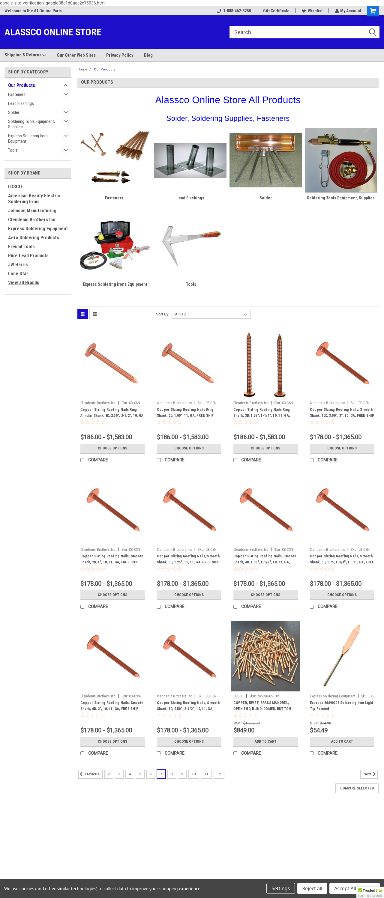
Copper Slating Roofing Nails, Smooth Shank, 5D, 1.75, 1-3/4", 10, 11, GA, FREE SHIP (342, 562)
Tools (13, 150)
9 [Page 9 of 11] (182, 774)
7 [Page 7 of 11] (161, 774)
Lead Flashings (21, 103)
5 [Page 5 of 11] (140, 774)
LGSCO (15, 186)
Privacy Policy (120, 55)
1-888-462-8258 (233, 10)
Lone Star (18, 273)
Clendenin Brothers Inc (31, 219)
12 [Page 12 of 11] (219, 774)
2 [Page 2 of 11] (109, 774)
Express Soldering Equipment (38, 228)
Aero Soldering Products (33, 237)
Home (82, 69)
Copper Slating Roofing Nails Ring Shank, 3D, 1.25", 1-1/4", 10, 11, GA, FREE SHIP (261, 415)
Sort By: (162, 314)
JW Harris (18, 264)
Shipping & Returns (25, 55)
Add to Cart (266, 741)
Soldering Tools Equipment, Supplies (31, 124)
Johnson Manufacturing (32, 210)
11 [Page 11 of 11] (206, 774)
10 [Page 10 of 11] (194, 774)
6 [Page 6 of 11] (151, 774)
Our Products (21, 85)
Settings (281, 888)
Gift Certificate (275, 10)
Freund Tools (21, 246)
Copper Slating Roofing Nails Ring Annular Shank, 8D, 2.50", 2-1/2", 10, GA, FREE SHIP (112, 415)
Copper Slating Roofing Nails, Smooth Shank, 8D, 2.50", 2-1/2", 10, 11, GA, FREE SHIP (188, 709)
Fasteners (17, 94)
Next (371, 774)
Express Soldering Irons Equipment (28, 138)
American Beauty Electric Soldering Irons (34, 198)
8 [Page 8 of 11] (172, 774)
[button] (370, 892)
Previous (88, 774)
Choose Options (112, 448)
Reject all (312, 888)
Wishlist (311, 10)
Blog (148, 55)
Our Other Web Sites (76, 55)
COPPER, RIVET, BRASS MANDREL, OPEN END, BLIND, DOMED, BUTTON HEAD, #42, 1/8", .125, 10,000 (262, 709)
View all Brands (23, 282)
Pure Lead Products (28, 255)
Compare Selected (357, 788)
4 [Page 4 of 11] (130, 774)
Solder (13, 112)
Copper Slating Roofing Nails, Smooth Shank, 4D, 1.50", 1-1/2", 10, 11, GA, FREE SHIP (264, 562)
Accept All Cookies (354, 888)
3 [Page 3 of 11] (119, 774)
